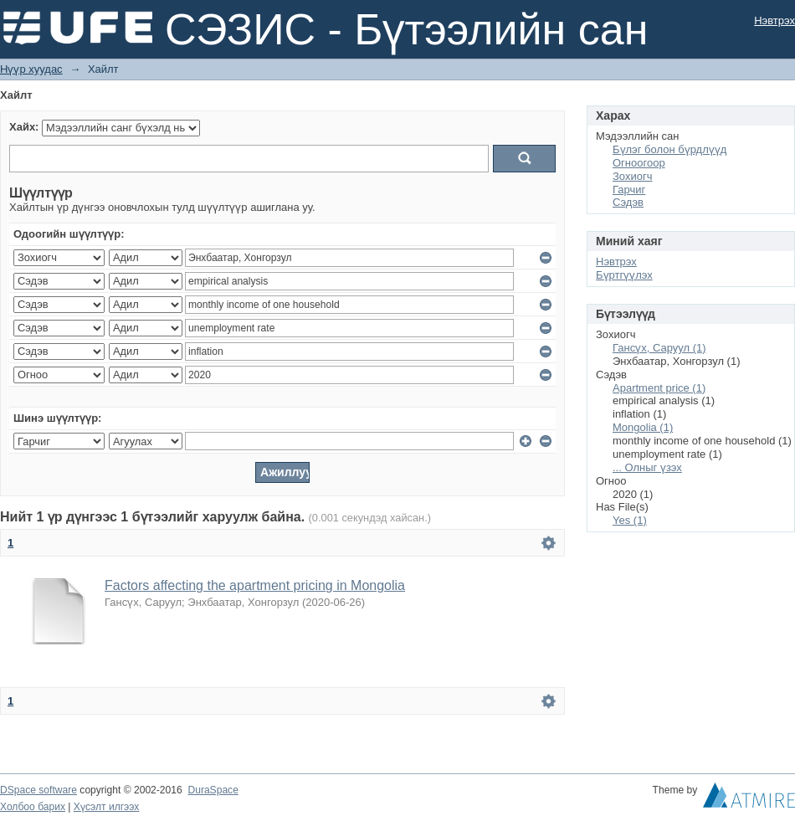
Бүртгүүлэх (624, 275)
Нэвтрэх (774, 20)
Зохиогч (632, 176)
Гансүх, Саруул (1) (659, 347)
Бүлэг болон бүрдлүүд (669, 149)
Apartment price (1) (659, 388)
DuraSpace (212, 790)
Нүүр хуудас (31, 69)
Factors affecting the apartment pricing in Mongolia (255, 585)
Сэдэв (628, 202)
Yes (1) (630, 520)
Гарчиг (629, 189)
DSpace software (38, 790)
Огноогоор (639, 163)
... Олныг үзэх (647, 467)
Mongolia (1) (643, 427)
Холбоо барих (32, 807)
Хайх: (23, 127)
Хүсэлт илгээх (107, 807)
